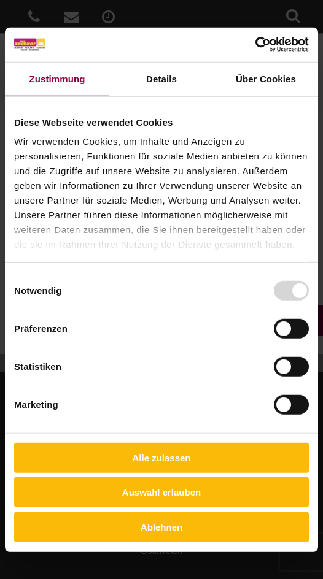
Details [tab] (161, 78)
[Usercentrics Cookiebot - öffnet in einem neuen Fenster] (255, 45)
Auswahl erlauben (161, 492)
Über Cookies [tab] (266, 78)
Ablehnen (161, 526)
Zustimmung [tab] (57, 78)
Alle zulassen (161, 457)
